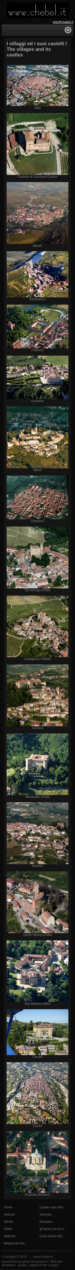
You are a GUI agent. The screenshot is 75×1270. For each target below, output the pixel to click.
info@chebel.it (63, 22)
